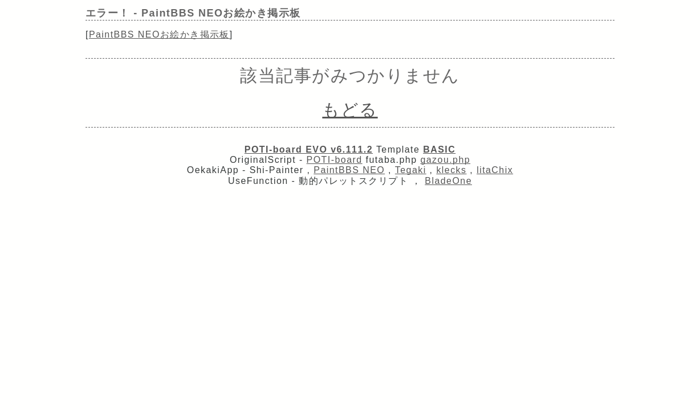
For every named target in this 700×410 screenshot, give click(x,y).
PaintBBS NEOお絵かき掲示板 (159, 34)
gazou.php (445, 160)
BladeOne (448, 181)
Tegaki (410, 170)
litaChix (495, 170)
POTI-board (335, 160)
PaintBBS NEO (349, 170)
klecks (451, 170)
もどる (349, 109)
